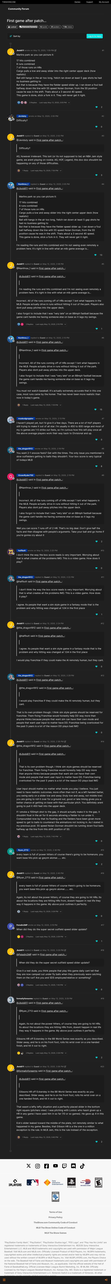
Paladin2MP (21, 925)
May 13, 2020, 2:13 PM (55, 418)
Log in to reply (94, 36)
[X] (28, 1166)
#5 (103, 264)
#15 (102, 850)
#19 (102, 998)
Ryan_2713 (23, 850)
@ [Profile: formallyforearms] (26, 1070)
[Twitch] (64, 1166)
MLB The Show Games (55, 1233)
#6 (103, 338)
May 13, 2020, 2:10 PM (59, 338)
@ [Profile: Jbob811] (22, 188)
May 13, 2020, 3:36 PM (53, 1066)
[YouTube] (55, 1166)
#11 (102, 577)
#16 (102, 873)
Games (77, 2)
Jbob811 (20, 50)
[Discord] (73, 1166)
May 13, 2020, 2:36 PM (53, 741)
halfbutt (22, 550)
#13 (102, 675)
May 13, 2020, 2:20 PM (47, 550)
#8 (103, 448)
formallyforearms (24, 998)
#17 (102, 925)
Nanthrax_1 (23, 184)
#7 (103, 418)
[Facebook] (46, 1166)
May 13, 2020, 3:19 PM (47, 925)
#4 (103, 184)
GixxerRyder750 (25, 475)
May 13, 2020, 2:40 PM (53, 873)
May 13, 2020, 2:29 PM (63, 675)
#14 (102, 741)
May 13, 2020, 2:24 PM (53, 623)
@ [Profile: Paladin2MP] (24, 954)
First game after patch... (50, 140)
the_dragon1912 (25, 448)
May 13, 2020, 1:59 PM (43, 50)
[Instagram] (37, 1166)
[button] (4, 1280)
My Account (104, 2)
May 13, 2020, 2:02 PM (53, 136)
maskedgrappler (25, 418)
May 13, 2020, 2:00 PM (47, 116)
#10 (102, 550)
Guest (36, 136)
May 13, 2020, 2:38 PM (49, 850)
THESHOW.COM (8, 2)
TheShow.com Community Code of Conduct (55, 1222)
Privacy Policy (55, 1217)
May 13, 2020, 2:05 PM (59, 184)
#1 (103, 50)
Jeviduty (22, 116)
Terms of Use (55, 1212)
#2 (103, 116)
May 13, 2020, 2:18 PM (54, 448)
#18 (102, 950)
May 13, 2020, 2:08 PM (53, 264)
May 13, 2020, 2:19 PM (64, 475)
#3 (103, 136)
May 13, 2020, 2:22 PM (63, 577)
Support (89, 2)
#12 (102, 623)
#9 (103, 475)
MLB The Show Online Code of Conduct (55, 1227)
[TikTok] (82, 1166)
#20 (102, 1066)
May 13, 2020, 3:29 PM (53, 950)
